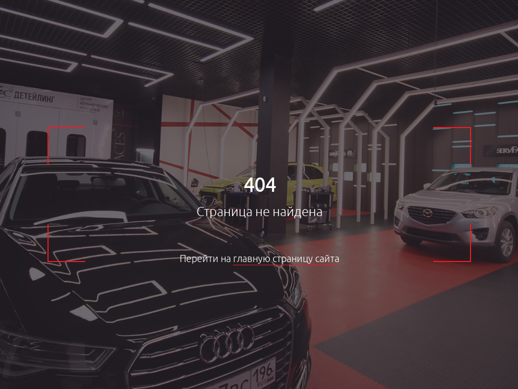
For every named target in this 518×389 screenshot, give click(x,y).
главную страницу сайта (286, 259)
